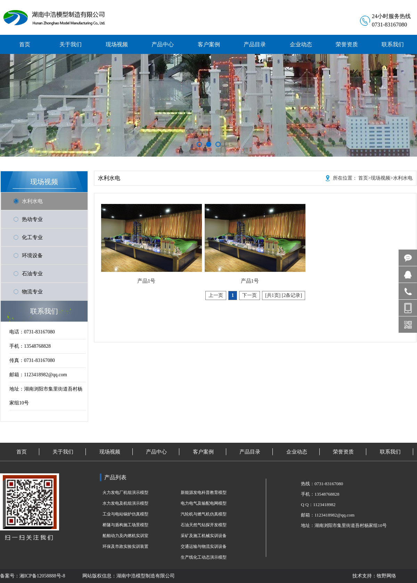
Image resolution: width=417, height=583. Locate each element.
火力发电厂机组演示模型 (125, 492)
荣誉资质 (343, 452)
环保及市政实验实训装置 (125, 546)
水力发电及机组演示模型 (125, 503)
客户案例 (203, 452)
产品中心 (156, 452)
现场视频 (380, 178)
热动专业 (32, 219)
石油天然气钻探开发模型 (204, 524)
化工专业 (32, 237)
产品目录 (249, 452)
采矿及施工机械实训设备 (204, 535)
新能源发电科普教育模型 (204, 492)
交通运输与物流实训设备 (204, 546)
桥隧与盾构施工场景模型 (125, 524)
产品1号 (146, 281)
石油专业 (32, 273)
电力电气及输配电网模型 (204, 503)
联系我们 (390, 452)
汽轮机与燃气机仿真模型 (204, 514)
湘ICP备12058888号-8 (42, 575)
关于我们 (62, 452)
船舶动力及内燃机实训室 (125, 535)
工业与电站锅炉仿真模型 (125, 514)
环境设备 (32, 255)
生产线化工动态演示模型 (204, 557)
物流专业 (32, 291)
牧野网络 (386, 575)
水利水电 (32, 201)
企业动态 (296, 452)
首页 (363, 178)
